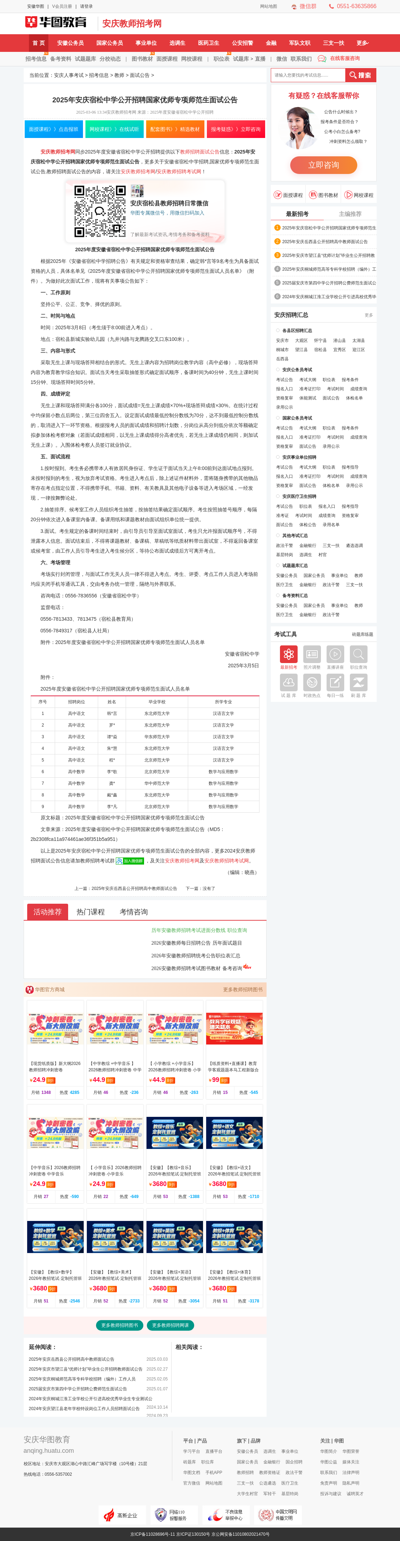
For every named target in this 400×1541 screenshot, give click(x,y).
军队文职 (299, 43)
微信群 (308, 6)
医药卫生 (208, 43)
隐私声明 (350, 1483)
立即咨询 (323, 165)
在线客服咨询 (345, 58)
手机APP (213, 1472)
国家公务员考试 (297, 418)
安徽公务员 (70, 43)
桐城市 (282, 349)
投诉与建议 (330, 1493)
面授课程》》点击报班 (53, 129)
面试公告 (140, 75)
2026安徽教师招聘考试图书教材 (186, 968)
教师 (119, 75)
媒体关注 (350, 1461)
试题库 (241, 59)
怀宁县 (320, 340)
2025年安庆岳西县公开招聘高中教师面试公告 (134, 888)
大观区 (301, 340)
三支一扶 (333, 43)
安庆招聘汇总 (291, 315)
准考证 (282, 515)
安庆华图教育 (47, 1439)
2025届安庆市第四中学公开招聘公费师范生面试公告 (78, 1388)
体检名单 (354, 398)
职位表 (222, 56)
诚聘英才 (355, 1493)
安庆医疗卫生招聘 (299, 496)
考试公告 (284, 379)
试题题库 (85, 59)
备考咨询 (237, 968)
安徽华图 (35, 6)
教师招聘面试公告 (200, 152)
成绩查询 (358, 388)
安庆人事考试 (69, 75)
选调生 (177, 43)
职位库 (207, 1461)
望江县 (301, 349)
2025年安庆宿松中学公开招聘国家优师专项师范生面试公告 (329, 228)
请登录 (86, 6)
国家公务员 (109, 43)
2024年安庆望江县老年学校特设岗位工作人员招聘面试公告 (84, 1408)
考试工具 (285, 634)
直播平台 (213, 1451)
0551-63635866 (356, 6)
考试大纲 (307, 379)
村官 (322, 554)
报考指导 (350, 467)
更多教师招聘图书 (243, 989)
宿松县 (320, 349)
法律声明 (350, 1472)
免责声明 (328, 1483)
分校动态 (110, 59)
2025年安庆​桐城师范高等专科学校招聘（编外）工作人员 (82, 1379)
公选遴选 (267, 1483)
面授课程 (167, 59)
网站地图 (268, 6)
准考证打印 (310, 388)
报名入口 (284, 388)
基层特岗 (284, 554)
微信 (281, 59)
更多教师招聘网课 (170, 1325)
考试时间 (335, 388)
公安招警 (242, 43)
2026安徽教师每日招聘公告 (181, 943)
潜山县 (339, 340)
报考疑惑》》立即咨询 (236, 129)
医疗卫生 (284, 584)
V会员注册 (62, 6)
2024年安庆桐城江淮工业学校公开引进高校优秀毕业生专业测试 (329, 297)
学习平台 (191, 1451)
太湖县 (358, 340)
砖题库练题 (362, 634)
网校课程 (191, 59)
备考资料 (60, 59)
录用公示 (284, 407)
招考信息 (36, 56)
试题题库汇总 (295, 565)
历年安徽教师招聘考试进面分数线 (188, 930)
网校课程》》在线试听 (114, 129)
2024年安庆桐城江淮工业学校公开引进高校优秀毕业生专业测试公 (91, 1398)
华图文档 (191, 1472)
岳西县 (282, 358)
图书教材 (143, 56)
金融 (271, 43)
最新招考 (297, 214)
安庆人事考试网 (59, 23)
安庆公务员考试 (297, 369)
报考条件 (350, 379)
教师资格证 (269, 1472)
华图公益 (328, 1461)
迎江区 (358, 349)
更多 (363, 43)
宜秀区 (339, 349)
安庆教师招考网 (132, 23)
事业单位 (146, 43)
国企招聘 (294, 1461)
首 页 (38, 43)
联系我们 (301, 59)
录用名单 (331, 524)
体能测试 (307, 398)
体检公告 (307, 524)
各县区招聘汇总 (297, 330)
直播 (260, 59)
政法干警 (284, 545)
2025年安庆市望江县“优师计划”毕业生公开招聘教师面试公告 (86, 1369)
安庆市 (282, 340)
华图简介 (328, 1451)
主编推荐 (350, 214)
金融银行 (307, 545)
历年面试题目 (227, 943)
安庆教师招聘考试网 (179, 171)
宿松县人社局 (92, 630)
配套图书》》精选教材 (175, 129)
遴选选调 (354, 545)
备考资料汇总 (295, 595)
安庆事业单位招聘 (299, 457)
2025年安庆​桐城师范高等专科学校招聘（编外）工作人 (329, 269)
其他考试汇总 (295, 535)
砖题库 (189, 1461)
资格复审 (284, 398)
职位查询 (237, 930)
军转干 (269, 1493)
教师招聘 (245, 1472)
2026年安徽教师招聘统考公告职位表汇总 (195, 955)
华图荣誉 (350, 1451)
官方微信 (191, 1483)
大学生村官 (247, 1493)
